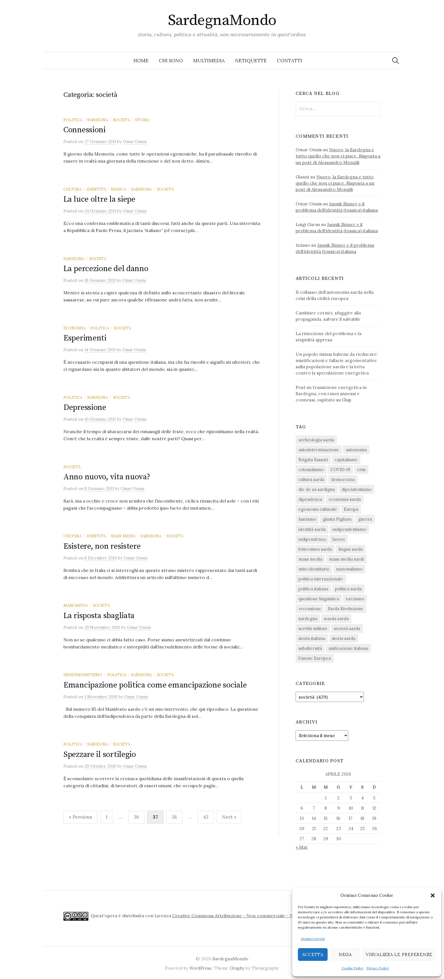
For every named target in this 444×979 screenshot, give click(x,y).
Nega (345, 954)
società (121, 119)
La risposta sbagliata (99, 616)
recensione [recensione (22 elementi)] (309, 608)
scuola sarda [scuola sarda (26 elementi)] (336, 618)
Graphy (237, 968)
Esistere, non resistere (102, 546)
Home (141, 61)
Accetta (312, 954)
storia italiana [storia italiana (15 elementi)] (311, 638)
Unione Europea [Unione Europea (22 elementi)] (314, 658)
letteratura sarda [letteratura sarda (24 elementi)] (315, 549)
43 (205, 817)
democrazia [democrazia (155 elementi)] (343, 479)
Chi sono (171, 61)
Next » (229, 817)
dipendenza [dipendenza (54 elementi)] (310, 499)
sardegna (97, 119)
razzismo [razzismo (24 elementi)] (355, 598)
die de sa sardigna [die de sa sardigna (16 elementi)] (316, 489)
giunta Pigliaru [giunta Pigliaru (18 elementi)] (337, 519)
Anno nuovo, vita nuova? (106, 477)
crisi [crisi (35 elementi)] (361, 469)
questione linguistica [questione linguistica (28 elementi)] (318, 598)
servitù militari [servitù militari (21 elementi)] (312, 628)
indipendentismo (82, 674)
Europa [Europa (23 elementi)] (351, 509)
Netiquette (251, 61)
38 (174, 817)
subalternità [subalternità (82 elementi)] (310, 648)
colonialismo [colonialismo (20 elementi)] (311, 469)
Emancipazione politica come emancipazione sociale (155, 685)
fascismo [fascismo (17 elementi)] (307, 519)
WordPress (200, 968)
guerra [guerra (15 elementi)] (365, 519)
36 (136, 817)
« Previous (80, 817)
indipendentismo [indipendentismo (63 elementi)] (349, 529)
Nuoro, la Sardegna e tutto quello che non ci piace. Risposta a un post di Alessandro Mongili (338, 156)
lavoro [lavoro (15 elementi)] (338, 539)
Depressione (84, 407)
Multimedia (209, 61)
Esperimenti (84, 338)
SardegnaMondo (222, 20)
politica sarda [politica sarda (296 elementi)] (348, 588)
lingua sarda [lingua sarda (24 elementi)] (351, 549)
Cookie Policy (352, 968)
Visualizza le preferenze (399, 954)
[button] (433, 895)
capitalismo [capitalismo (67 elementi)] (346, 459)
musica (118, 189)
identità (96, 189)
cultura (72, 189)
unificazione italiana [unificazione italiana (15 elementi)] (348, 648)
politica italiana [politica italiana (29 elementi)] (313, 588)
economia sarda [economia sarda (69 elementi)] (345, 499)
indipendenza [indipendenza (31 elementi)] (312, 539)
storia (142, 119)
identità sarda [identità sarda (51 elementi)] (312, 529)
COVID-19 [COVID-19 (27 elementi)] (340, 469)
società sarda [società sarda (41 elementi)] (347, 628)
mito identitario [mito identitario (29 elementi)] (313, 569)
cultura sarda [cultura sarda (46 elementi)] (311, 479)
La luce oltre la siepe (99, 199)
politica (72, 119)
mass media (123, 536)
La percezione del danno (105, 269)
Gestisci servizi (313, 939)
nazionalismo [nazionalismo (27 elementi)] (349, 569)
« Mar (302, 847)
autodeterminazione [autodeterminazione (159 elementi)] (318, 449)
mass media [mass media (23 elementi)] (310, 559)
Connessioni (84, 130)
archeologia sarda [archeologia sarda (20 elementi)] (316, 439)
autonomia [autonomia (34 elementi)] (356, 449)
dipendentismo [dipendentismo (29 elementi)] (356, 489)
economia (74, 328)
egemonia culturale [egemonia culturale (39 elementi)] (317, 509)
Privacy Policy (377, 968)
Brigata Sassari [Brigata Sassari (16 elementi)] (313, 459)
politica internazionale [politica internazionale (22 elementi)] (320, 579)
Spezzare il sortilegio (99, 754)
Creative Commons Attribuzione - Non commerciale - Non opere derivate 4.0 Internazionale (272, 915)
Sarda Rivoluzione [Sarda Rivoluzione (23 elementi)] (345, 608)
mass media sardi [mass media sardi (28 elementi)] (346, 559)
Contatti (289, 61)
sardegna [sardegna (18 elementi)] (307, 618)
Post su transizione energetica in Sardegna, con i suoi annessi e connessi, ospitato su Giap (331, 393)
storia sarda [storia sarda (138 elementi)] (343, 638)
